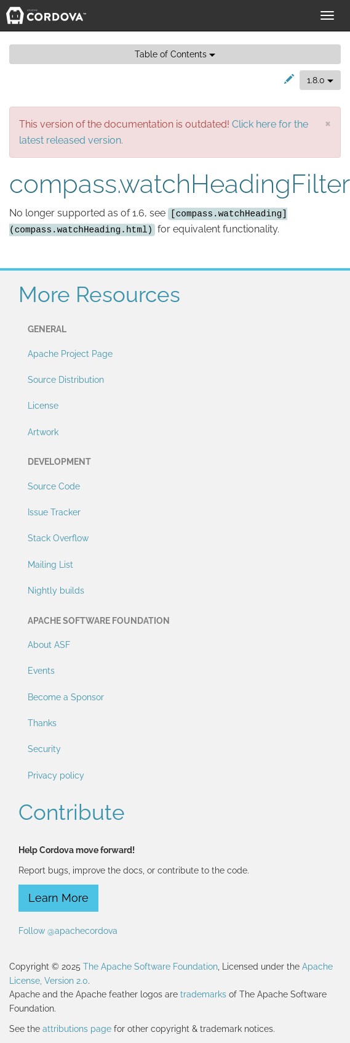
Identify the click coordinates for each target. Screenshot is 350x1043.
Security (44, 749)
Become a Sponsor (66, 697)
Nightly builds (56, 590)
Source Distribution (66, 380)
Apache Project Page (70, 354)
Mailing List (50, 565)
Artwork (43, 432)
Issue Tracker (54, 512)
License (43, 406)
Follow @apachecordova (67, 931)
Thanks (42, 723)
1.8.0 (320, 80)
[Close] (328, 123)
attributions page (76, 1029)
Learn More (58, 897)
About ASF (49, 645)
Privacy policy (56, 775)
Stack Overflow (58, 538)
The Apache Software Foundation (150, 966)
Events (41, 671)
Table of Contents (175, 54)
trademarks (203, 994)
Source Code (54, 486)
